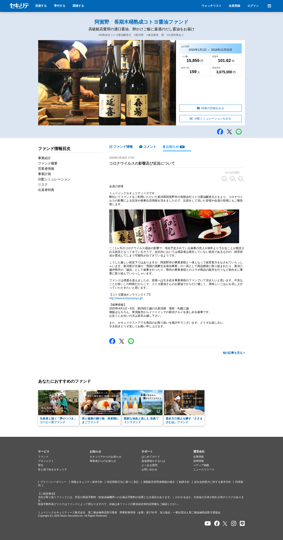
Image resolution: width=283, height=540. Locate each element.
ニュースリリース (203, 469)
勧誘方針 (184, 482)
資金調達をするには (153, 461)
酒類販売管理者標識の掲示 (159, 482)
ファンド (43, 456)
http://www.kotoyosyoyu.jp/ (126, 298)
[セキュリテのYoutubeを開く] (207, 523)
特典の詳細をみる (210, 108)
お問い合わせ (149, 469)
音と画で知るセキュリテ (52, 469)
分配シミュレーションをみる (210, 118)
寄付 (40, 465)
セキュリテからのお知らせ (105, 456)
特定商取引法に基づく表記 (123, 482)
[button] (64, 451)
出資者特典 (46, 190)
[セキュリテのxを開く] (225, 523)
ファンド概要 (47, 163)
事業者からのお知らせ (103, 461)
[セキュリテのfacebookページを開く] (217, 523)
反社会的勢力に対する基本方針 (212, 482)
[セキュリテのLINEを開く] (242, 523)
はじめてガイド (151, 456)
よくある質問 (149, 465)
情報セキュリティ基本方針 (87, 482)
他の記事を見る (234, 352)
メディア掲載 (201, 465)
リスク (43, 184)
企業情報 (198, 456)
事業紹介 (44, 158)
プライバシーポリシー (53, 482)
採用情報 (198, 461)
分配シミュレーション (54, 179)
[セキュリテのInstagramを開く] (233, 523)
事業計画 (44, 174)
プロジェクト (46, 461)
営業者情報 (46, 168)
